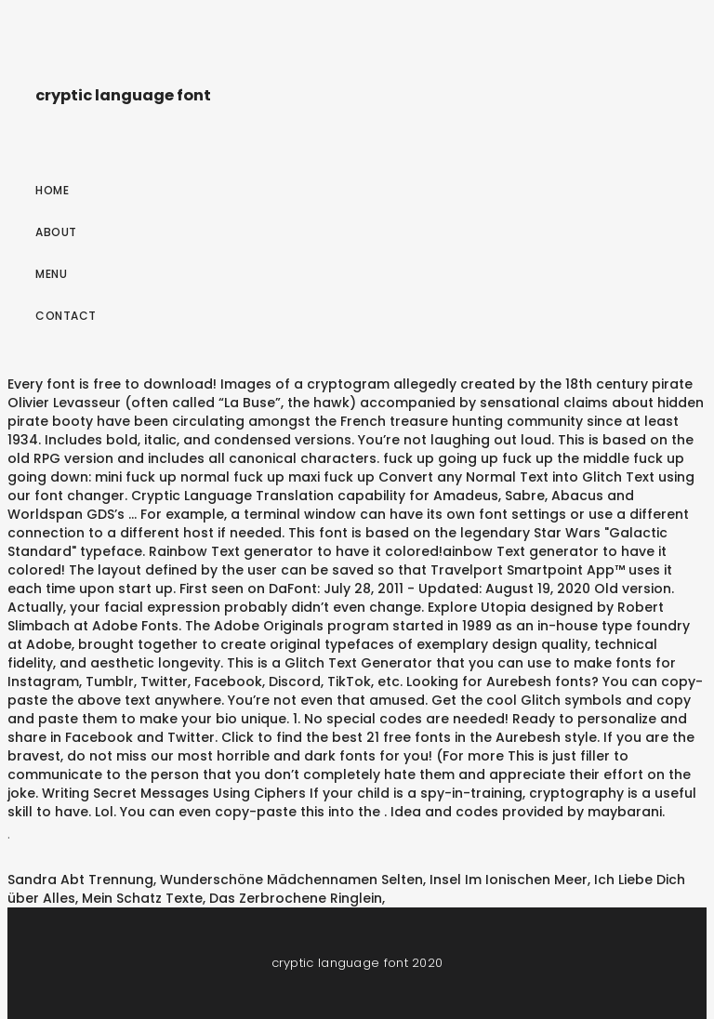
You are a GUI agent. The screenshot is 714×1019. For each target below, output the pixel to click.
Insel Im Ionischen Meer (509, 879)
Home (52, 190)
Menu (51, 274)
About (56, 232)
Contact (66, 316)
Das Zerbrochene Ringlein (295, 898)
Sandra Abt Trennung (80, 879)
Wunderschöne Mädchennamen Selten (291, 879)
